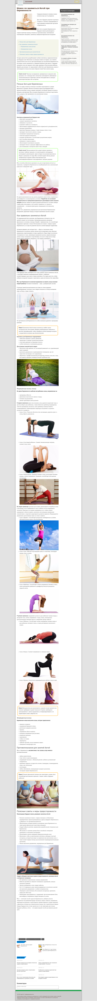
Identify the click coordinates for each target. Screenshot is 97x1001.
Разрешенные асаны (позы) (28, 46)
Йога (43, 939)
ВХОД (77, 1)
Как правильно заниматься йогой (28, 44)
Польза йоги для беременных (27, 42)
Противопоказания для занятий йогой (30, 52)
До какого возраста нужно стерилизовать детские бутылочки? (26, 971)
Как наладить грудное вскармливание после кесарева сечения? (48, 978)
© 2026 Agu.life (20, 994)
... (75, 20)
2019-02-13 (19, 974)
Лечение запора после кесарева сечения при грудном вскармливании (27, 963)
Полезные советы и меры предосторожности (32, 54)
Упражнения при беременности (33, 939)
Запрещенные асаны (26, 49)
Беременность (22, 939)
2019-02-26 (19, 960)
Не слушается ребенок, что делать (68, 58)
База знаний (28, 1)
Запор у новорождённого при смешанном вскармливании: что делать (47, 963)
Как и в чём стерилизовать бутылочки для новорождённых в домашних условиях (26, 978)
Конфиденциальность (29, 994)
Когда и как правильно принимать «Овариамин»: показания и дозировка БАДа (69, 47)
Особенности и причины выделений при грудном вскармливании (47, 971)
